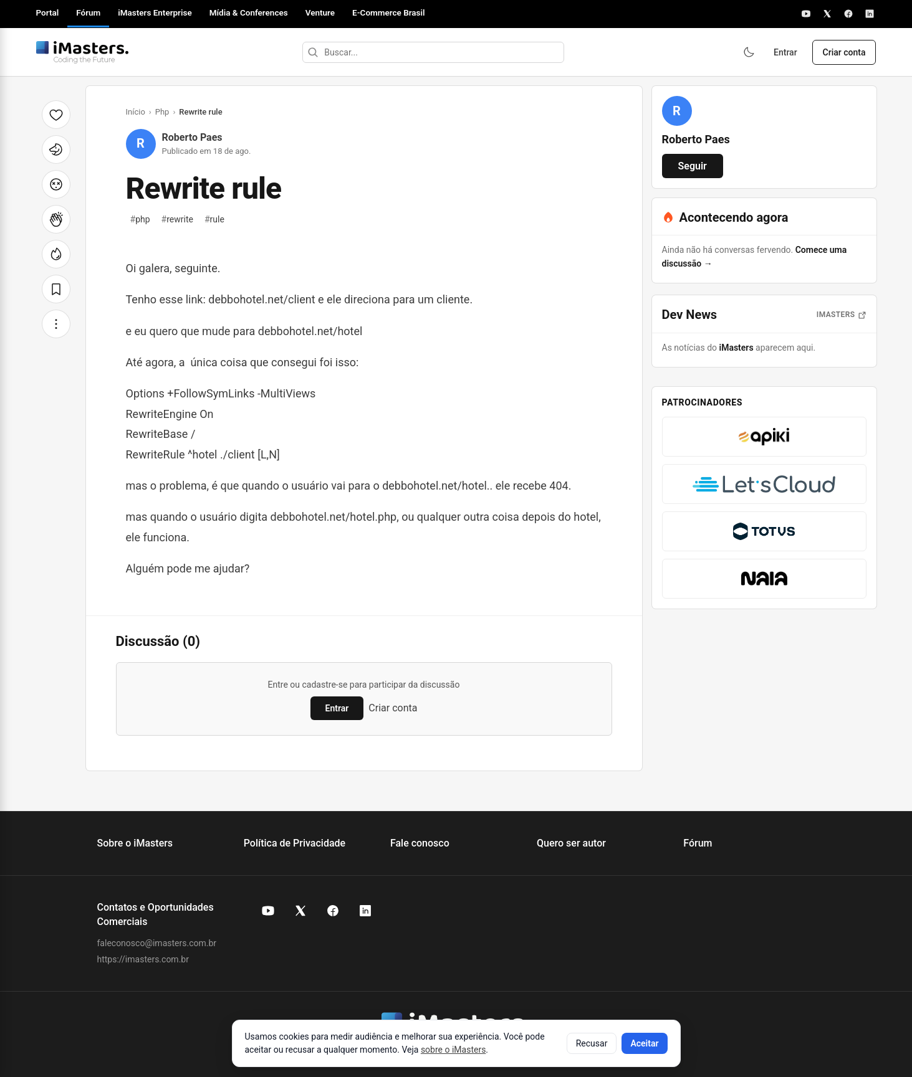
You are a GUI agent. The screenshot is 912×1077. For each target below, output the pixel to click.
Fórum (88, 12)
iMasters (736, 348)
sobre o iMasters (453, 1050)
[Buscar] (313, 52)
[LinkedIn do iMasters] (365, 911)
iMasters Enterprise (154, 12)
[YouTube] (806, 14)
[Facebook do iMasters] (333, 911)
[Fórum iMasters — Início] (82, 52)
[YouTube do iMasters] (268, 911)
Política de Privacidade (294, 843)
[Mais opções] (56, 324)
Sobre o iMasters (135, 843)
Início (135, 111)
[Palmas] (56, 219)
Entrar (785, 52)
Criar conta (844, 52)
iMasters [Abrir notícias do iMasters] (841, 314)
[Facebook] (848, 14)
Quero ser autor (571, 843)
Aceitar (644, 1043)
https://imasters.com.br (143, 959)
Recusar (592, 1043)
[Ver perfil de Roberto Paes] (677, 111)
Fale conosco (419, 843)
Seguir (692, 166)
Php (162, 111)
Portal (47, 12)
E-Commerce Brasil (388, 12)
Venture (320, 12)
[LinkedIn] (869, 14)
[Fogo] (56, 254)
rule (214, 219)
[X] (827, 14)
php (140, 219)
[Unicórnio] (56, 149)
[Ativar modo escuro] (749, 52)
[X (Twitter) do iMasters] (300, 911)
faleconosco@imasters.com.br (157, 943)
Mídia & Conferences (248, 12)
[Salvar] (56, 289)
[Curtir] (56, 114)
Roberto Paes (192, 137)
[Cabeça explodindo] (56, 184)
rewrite (177, 219)
